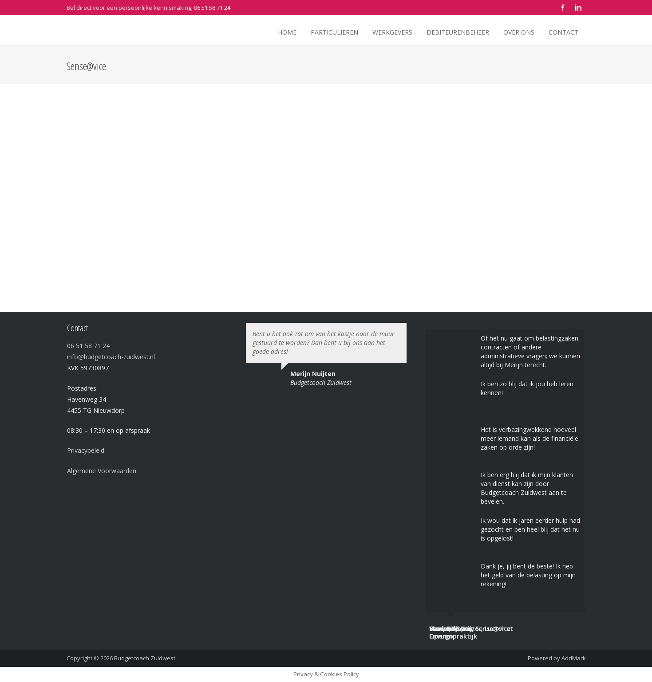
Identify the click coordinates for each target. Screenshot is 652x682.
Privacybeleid (85, 450)
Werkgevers (392, 32)
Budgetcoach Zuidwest (144, 658)
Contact (563, 32)
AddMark (573, 658)
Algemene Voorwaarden (101, 470)
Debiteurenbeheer (458, 32)
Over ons (518, 32)
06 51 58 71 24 (212, 8)
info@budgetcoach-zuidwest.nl (111, 357)
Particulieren (334, 32)
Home (287, 32)
